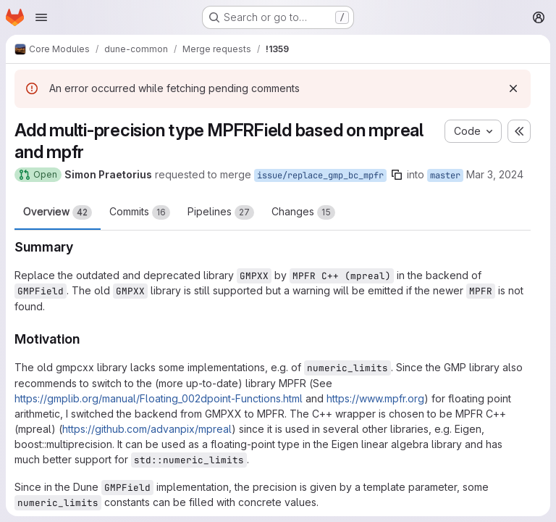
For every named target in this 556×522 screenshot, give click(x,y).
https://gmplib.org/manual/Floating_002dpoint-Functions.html (158, 398)
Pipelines (221, 212)
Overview (57, 212)
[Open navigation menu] (41, 17)
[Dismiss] (513, 88)
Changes (303, 212)
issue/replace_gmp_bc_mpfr (320, 175)
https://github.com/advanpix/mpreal (147, 429)
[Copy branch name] (396, 174)
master (445, 175)
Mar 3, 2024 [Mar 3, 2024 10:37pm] (494, 174)
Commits (139, 212)
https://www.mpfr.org (375, 398)
